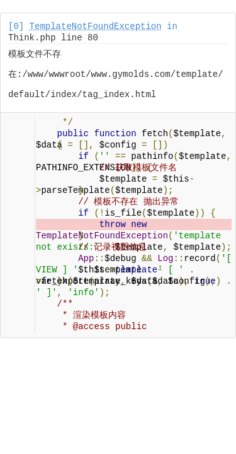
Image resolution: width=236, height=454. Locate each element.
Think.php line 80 (53, 38)
